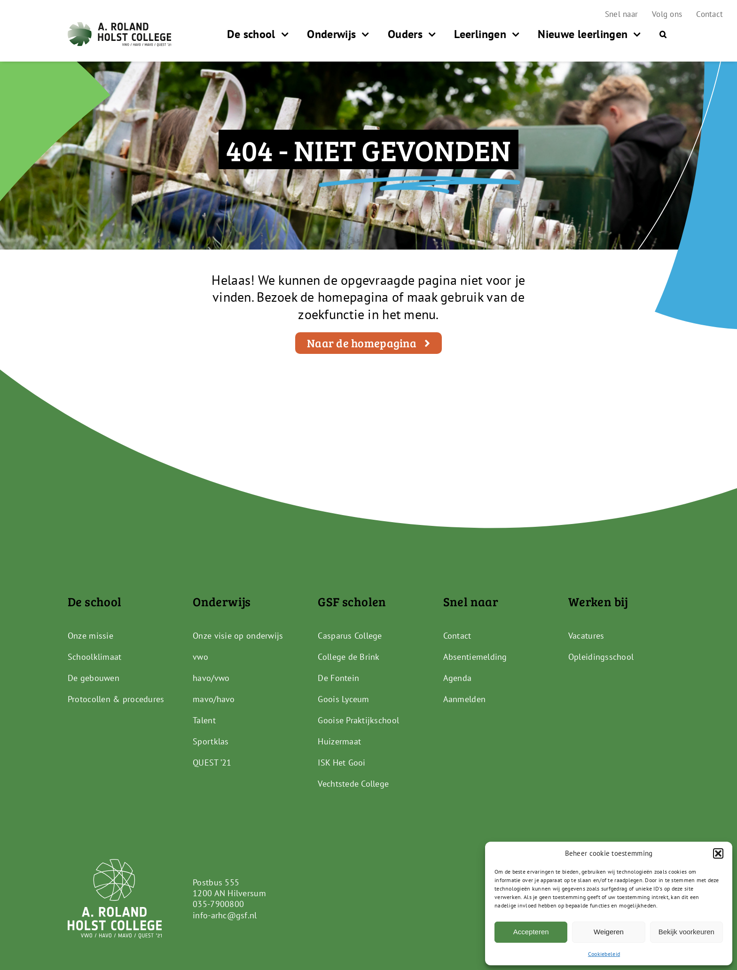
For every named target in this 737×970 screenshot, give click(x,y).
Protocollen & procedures (116, 699)
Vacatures (586, 635)
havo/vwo (211, 678)
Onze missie (90, 635)
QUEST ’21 (212, 762)
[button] (718, 853)
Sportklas (210, 741)
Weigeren (609, 932)
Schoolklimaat (95, 656)
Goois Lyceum (343, 699)
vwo (200, 656)
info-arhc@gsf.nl (225, 915)
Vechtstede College (353, 783)
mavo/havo (214, 699)
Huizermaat (339, 741)
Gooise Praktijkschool (358, 720)
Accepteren (531, 932)
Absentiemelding (475, 656)
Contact (457, 635)
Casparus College (350, 635)
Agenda (457, 678)
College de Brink (348, 656)
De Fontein (338, 678)
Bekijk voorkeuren (686, 932)
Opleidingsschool (601, 656)
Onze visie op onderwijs (238, 635)
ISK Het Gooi (341, 762)
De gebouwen (93, 678)
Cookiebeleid (604, 953)
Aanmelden (464, 699)
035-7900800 (218, 904)
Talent (204, 720)
